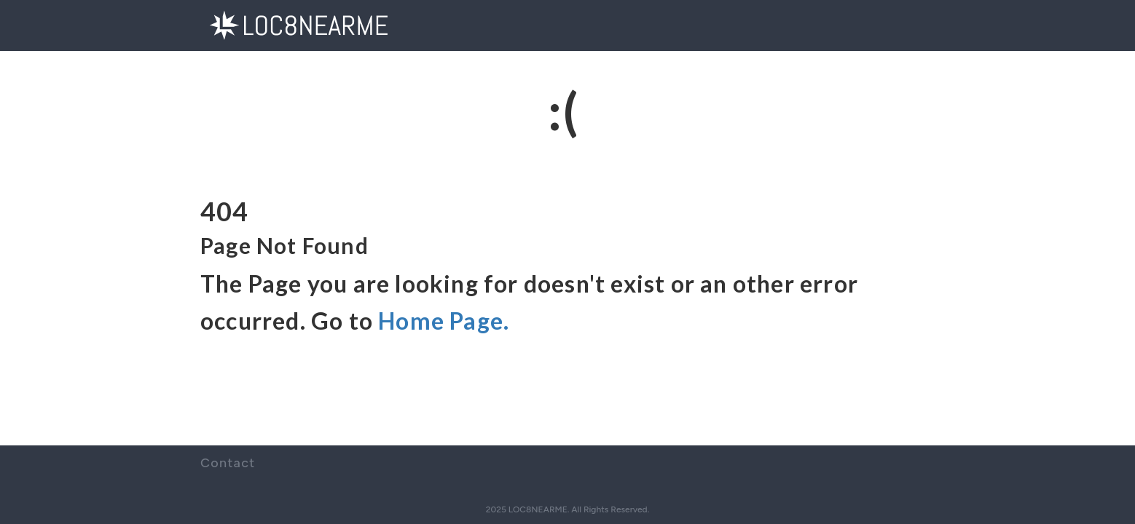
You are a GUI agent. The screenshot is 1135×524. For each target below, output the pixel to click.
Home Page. (443, 320)
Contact (227, 463)
